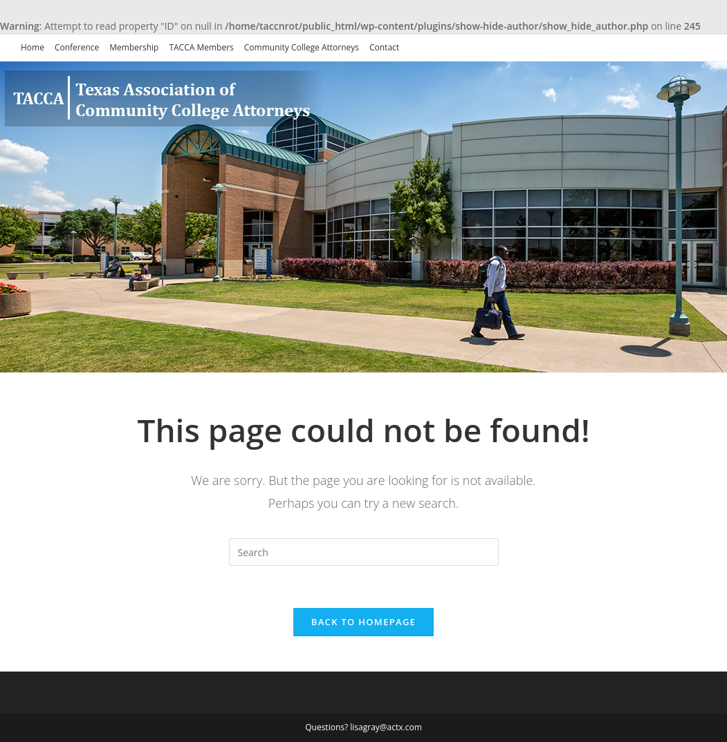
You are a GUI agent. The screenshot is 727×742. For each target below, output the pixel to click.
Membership (133, 47)
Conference (77, 47)
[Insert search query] (364, 552)
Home (32, 47)
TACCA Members (201, 47)
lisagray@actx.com (386, 727)
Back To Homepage (363, 622)
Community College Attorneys (301, 47)
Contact (384, 47)
